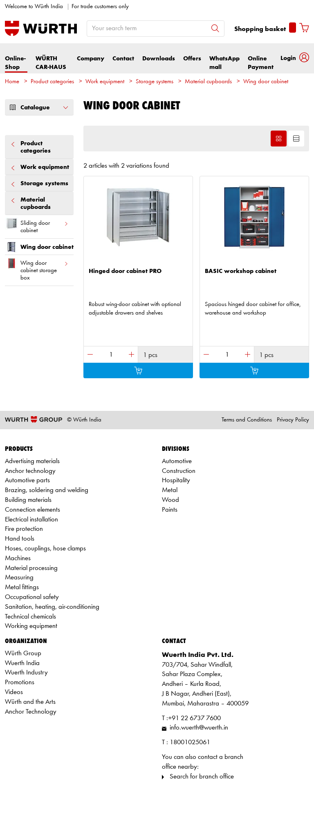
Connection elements (32, 509)
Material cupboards (208, 82)
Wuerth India (22, 663)
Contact (123, 58)
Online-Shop (15, 62)
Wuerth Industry (26, 672)
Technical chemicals (30, 616)
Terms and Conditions (247, 420)
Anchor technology (30, 471)
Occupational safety (32, 597)
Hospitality (176, 480)
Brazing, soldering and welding (46, 490)
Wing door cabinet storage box (37, 269)
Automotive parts (27, 480)
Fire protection (24, 529)
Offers (192, 58)
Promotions (19, 682)
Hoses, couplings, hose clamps (45, 548)
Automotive (177, 461)
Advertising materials (32, 461)
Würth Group (23, 653)
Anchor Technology (30, 711)
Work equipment (104, 82)
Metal (169, 490)
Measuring (19, 577)
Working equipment (31, 626)
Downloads (158, 58)
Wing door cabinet (265, 82)
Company (90, 58)
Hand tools (19, 538)
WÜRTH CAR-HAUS (51, 62)
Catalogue (39, 107)
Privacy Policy (293, 420)
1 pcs (150, 355)
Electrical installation (31, 519)
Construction (178, 471)
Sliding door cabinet (37, 225)
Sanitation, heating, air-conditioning (52, 606)
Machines (18, 558)
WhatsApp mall (224, 62)
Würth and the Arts (30, 702)
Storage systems (154, 82)
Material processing (31, 568)
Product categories (52, 82)
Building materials (28, 500)
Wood (170, 500)
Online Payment (261, 62)
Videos (14, 692)
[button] (294, 58)
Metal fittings (22, 587)
